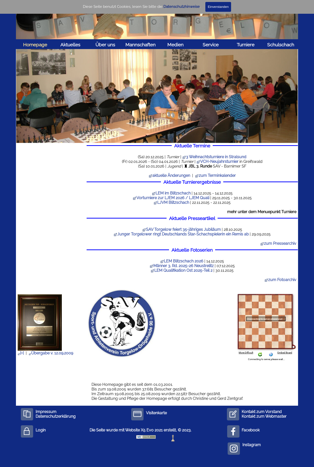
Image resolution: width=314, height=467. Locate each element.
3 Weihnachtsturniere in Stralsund (216, 157)
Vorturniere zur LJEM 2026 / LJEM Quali (171, 197)
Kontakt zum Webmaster (264, 416)
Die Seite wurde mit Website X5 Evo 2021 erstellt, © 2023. (140, 430)
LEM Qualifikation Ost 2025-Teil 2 (181, 270)
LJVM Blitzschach (171, 202)
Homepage (35, 44)
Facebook (251, 430)
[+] (21, 353)
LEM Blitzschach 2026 (181, 261)
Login (41, 430)
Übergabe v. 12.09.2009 (51, 353)
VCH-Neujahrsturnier (219, 161)
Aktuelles (70, 44)
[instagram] (234, 448)
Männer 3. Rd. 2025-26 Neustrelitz (182, 265)
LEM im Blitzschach (171, 193)
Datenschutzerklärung (56, 416)
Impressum (46, 411)
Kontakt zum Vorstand (262, 411)
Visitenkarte (156, 413)
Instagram (251, 444)
